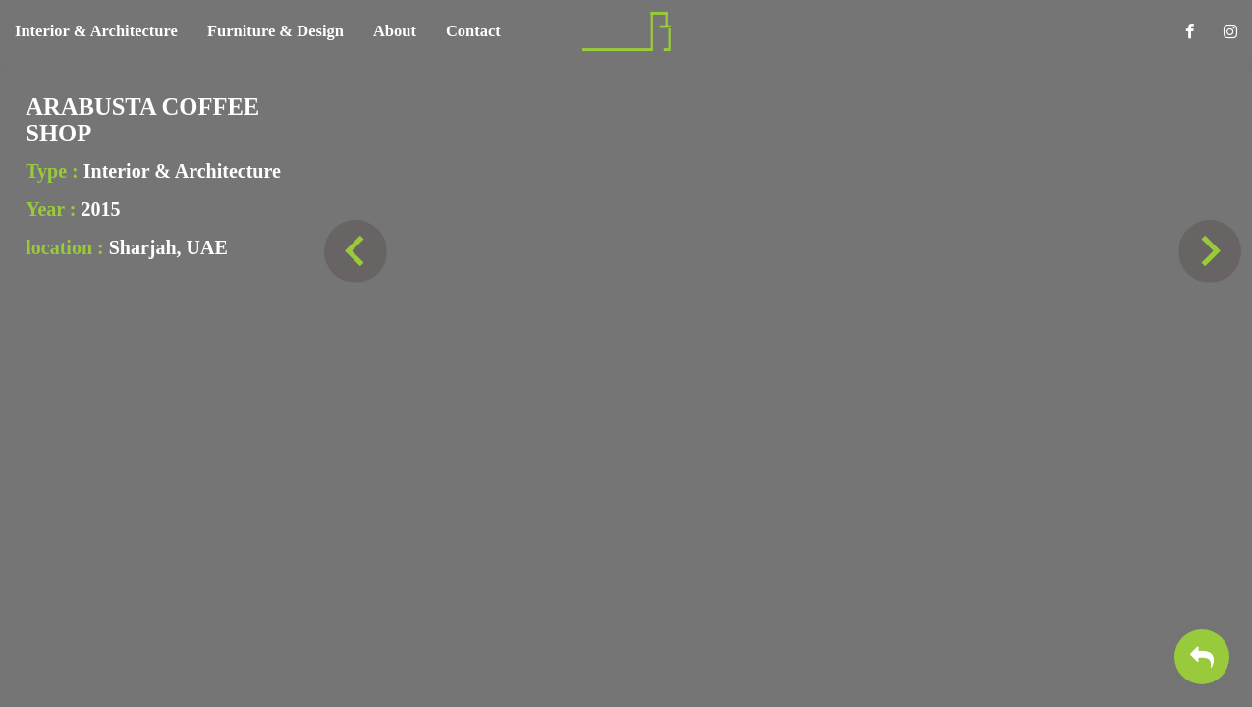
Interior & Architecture (96, 31)
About (394, 31)
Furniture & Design (275, 31)
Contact (473, 31)
